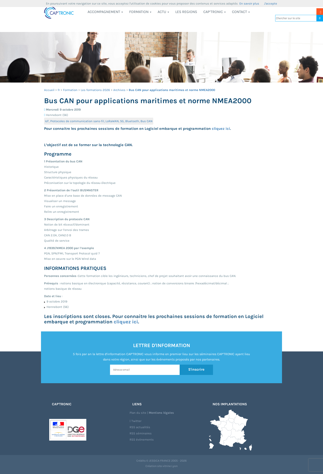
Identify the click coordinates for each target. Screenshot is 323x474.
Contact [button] (241, 11)
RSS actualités (140, 427)
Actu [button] (163, 11)
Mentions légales (161, 413)
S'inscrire (196, 369)
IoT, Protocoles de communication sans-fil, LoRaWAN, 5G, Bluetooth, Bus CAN (98, 121)
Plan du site (138, 413)
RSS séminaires (141, 433)
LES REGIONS (186, 11)
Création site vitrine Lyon (161, 466)
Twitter (135, 421)
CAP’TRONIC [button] (214, 11)
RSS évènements (142, 439)
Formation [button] (140, 11)
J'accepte (270, 3)
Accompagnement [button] (105, 11)
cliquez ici (221, 128)
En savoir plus (249, 3)
